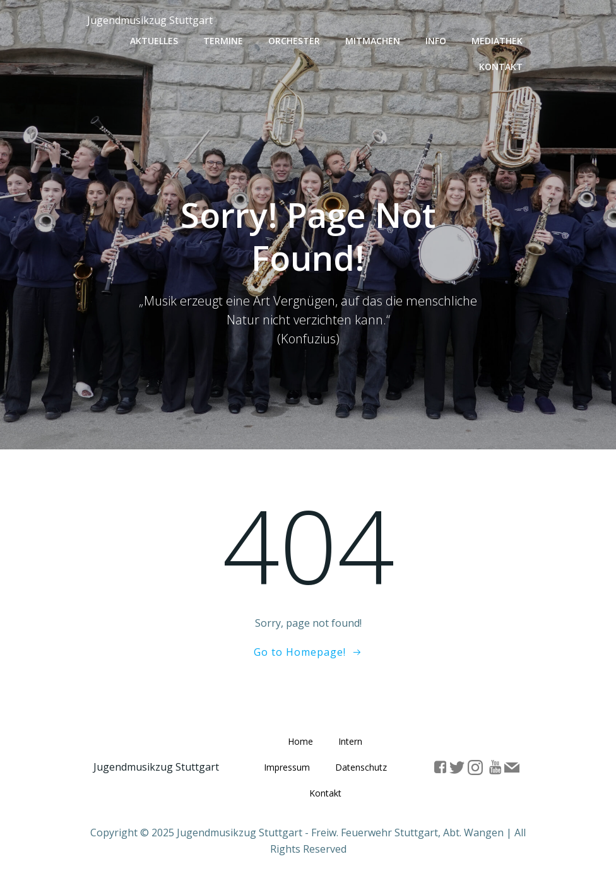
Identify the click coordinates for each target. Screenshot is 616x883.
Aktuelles (154, 41)
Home (300, 742)
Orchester (294, 41)
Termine (223, 41)
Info (435, 41)
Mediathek (497, 41)
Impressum (287, 768)
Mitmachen (372, 41)
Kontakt (501, 67)
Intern (350, 742)
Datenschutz (361, 768)
